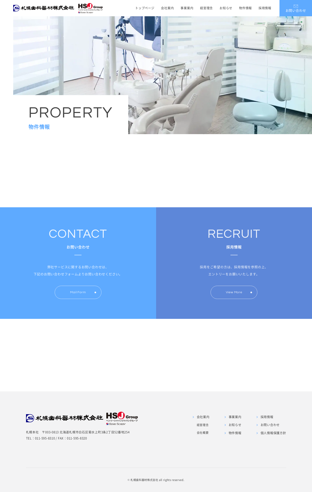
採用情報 (265, 8)
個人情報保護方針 (273, 433)
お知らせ (226, 8)
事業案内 (186, 8)
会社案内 (167, 8)
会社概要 (203, 432)
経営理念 (206, 8)
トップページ (144, 8)
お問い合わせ (270, 424)
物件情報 (245, 8)
